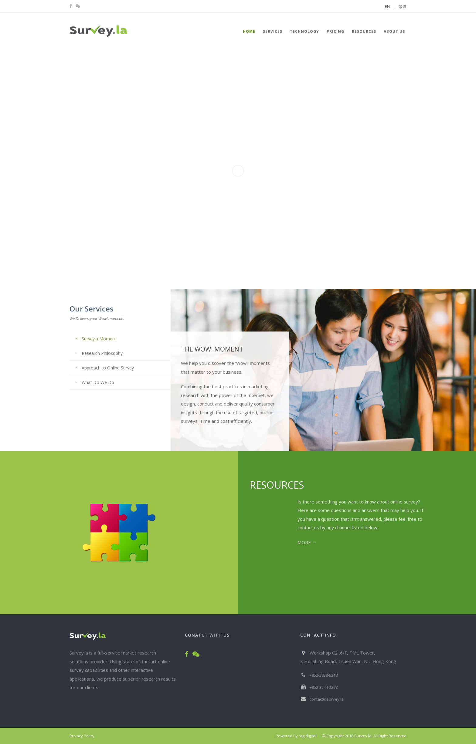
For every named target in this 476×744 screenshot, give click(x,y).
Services (272, 31)
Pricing (335, 31)
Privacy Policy (82, 736)
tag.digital (307, 736)
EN (390, 6)
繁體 (402, 6)
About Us (394, 31)
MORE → (307, 542)
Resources (364, 31)
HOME (249, 31)
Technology (304, 31)
